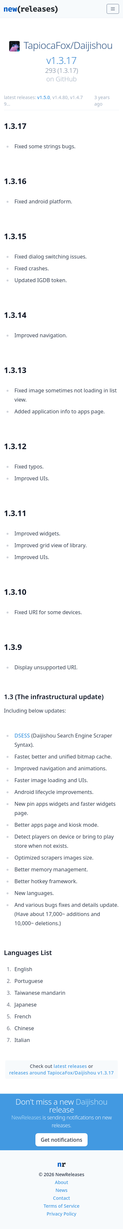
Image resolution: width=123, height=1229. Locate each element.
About (61, 1182)
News (61, 1190)
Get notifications (61, 1139)
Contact (61, 1198)
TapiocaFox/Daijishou (68, 45)
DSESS (22, 735)
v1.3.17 (62, 60)
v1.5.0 (43, 97)
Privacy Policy (61, 1214)
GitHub (66, 78)
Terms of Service (61, 1206)
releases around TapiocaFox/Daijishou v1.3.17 (61, 1073)
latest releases (70, 1066)
